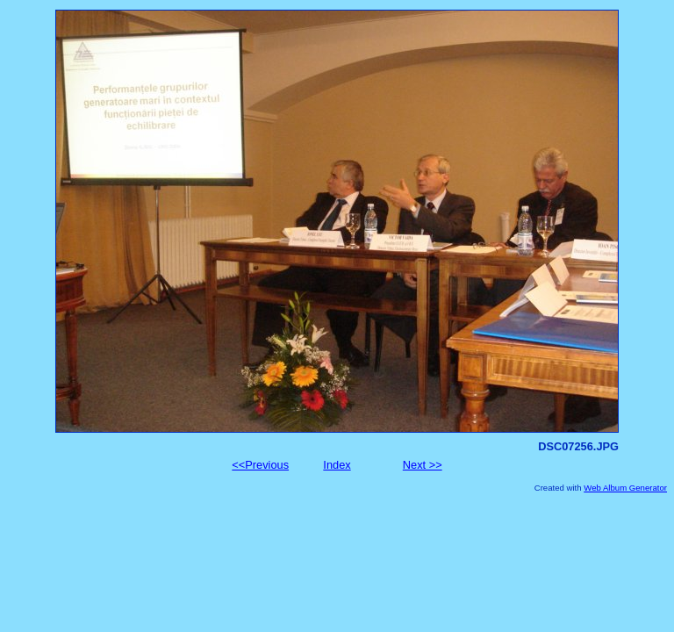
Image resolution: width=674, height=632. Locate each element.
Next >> (422, 464)
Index (336, 464)
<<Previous (260, 464)
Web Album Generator (625, 487)
